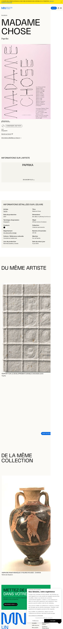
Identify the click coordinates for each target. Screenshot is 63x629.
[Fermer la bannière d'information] (61, 2)
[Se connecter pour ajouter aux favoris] (7, 132)
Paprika (5, 210)
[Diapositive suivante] (60, 275)
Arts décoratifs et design (10, 231)
